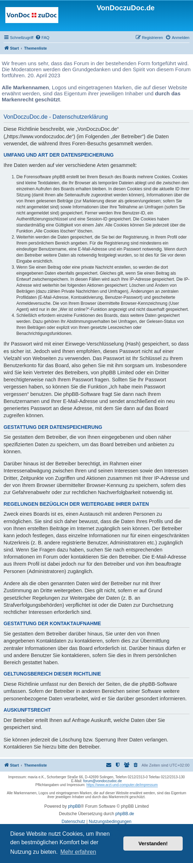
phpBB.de (125, 813)
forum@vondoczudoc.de (102, 781)
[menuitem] (42, 37)
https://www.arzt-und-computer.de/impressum (122, 785)
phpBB (74, 806)
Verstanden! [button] (153, 843)
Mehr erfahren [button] (78, 852)
